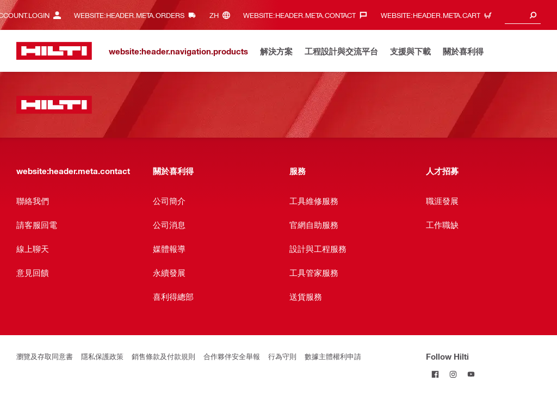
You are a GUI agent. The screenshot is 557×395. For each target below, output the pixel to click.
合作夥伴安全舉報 (231, 356)
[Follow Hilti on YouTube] (471, 374)
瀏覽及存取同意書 (44, 356)
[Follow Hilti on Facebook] (435, 374)
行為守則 (282, 356)
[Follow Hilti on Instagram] (453, 374)
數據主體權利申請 (333, 356)
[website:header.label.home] (54, 51)
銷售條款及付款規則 (163, 356)
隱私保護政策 (102, 356)
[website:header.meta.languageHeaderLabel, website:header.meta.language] (222, 15)
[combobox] (523, 15)
